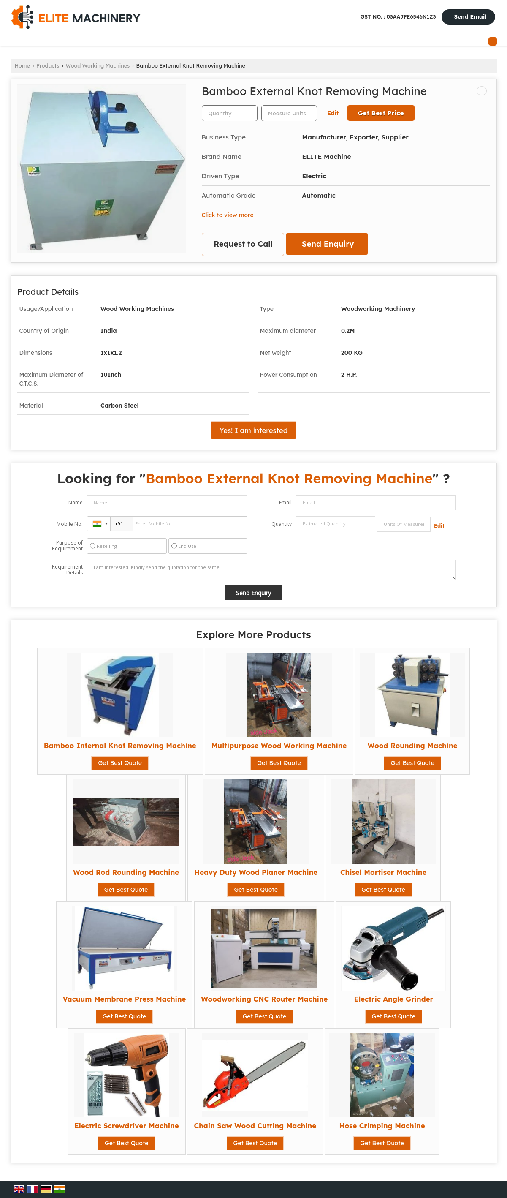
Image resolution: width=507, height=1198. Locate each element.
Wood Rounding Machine (413, 745)
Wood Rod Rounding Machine (126, 872)
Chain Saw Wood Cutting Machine (255, 1125)
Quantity (281, 524)
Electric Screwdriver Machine (126, 1125)
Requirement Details (67, 570)
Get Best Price (381, 113)
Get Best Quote (120, 763)
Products (47, 65)
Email (285, 502)
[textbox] (289, 113)
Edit (333, 113)
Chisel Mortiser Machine (383, 872)
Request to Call (243, 244)
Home (22, 65)
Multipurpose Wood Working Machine (279, 745)
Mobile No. (70, 524)
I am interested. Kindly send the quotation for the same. (271, 570)
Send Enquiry (328, 244)
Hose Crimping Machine (382, 1125)
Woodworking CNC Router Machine (264, 998)
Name (75, 502)
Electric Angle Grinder (393, 998)
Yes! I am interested (254, 430)
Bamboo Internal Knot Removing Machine (120, 745)
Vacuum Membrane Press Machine (124, 998)
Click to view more (228, 214)
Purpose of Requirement (67, 546)
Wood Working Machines (98, 65)
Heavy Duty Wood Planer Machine (255, 872)
